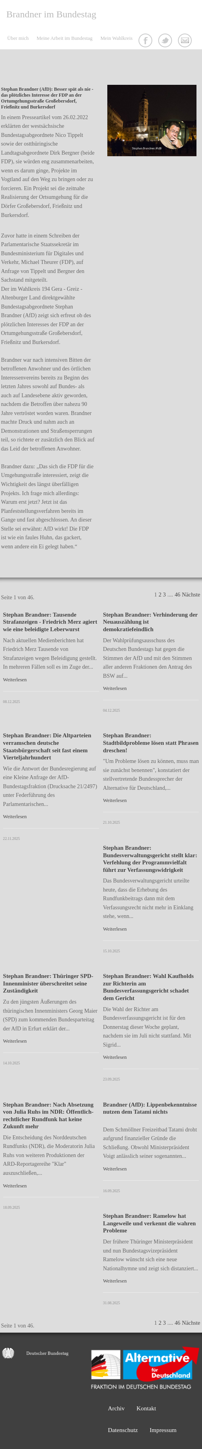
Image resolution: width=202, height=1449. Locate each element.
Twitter (166, 41)
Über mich (17, 38)
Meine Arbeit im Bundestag (65, 38)
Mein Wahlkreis (116, 38)
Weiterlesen (15, 679)
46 (177, 594)
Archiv (116, 1408)
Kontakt (186, 41)
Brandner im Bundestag (51, 14)
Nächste (191, 594)
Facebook (146, 41)
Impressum (163, 1430)
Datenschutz (123, 1430)
